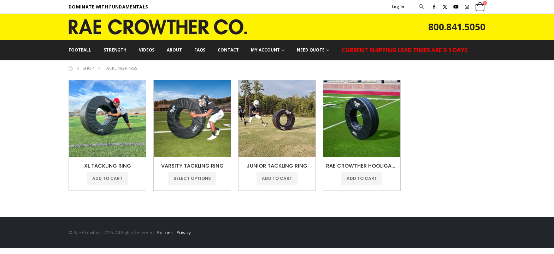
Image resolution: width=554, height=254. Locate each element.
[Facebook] (433, 6)
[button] (421, 6)
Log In (398, 6)
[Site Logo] (160, 27)
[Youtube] (456, 6)
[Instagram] (467, 6)
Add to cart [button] (107, 178)
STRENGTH (115, 50)
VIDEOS (146, 50)
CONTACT (228, 50)
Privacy (184, 232)
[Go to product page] (107, 118)
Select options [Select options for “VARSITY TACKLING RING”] (192, 178)
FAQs (200, 50)
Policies (165, 232)
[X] (444, 6)
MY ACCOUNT (265, 50)
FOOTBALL (80, 50)
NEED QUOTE (311, 50)
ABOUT (174, 50)
